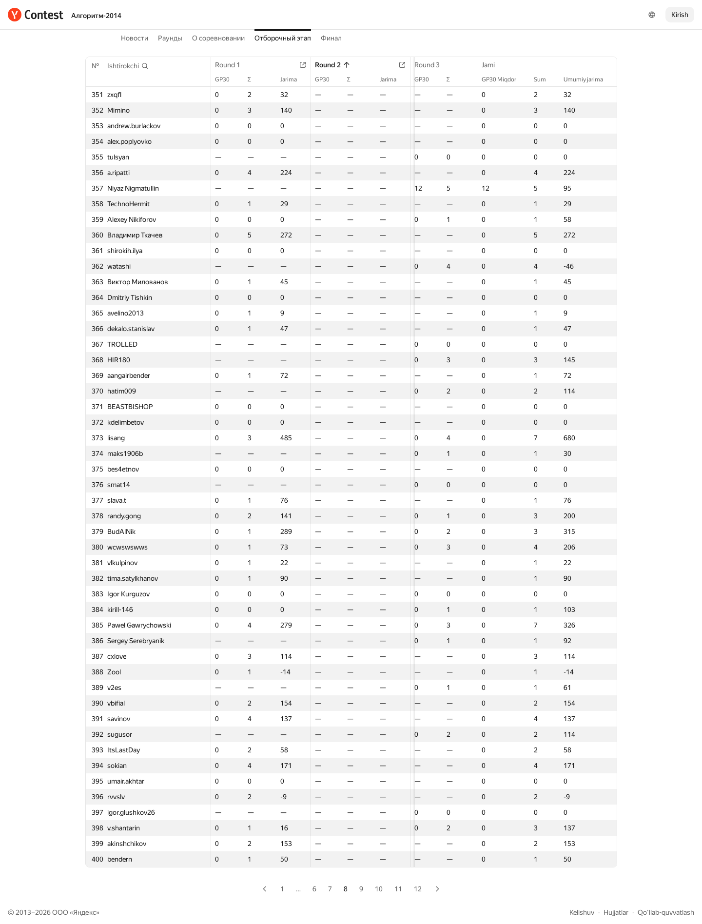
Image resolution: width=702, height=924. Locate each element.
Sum (545, 79)
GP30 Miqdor (504, 79)
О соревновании (218, 38)
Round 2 (330, 65)
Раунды (170, 38)
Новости (134, 38)
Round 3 (426, 65)
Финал (331, 38)
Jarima (290, 79)
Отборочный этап (282, 38)
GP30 (227, 79)
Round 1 (232, 65)
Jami (493, 65)
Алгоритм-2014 (96, 16)
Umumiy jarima (588, 79)
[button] (128, 66)
